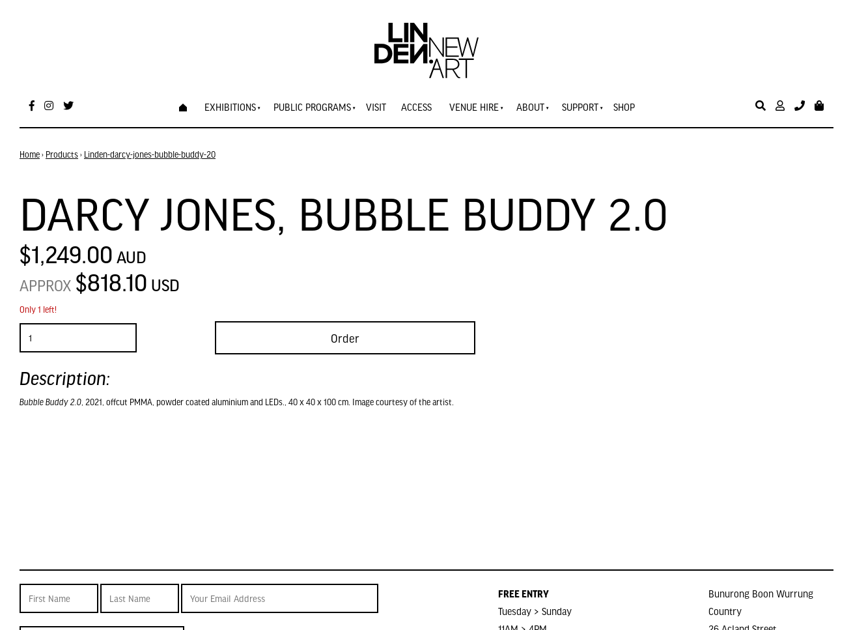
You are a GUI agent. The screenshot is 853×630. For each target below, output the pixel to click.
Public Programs (312, 107)
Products (62, 154)
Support (580, 107)
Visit (376, 107)
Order (345, 338)
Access (416, 107)
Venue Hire (474, 107)
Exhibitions (230, 107)
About (530, 107)
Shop (624, 107)
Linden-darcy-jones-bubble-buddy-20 (150, 154)
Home (30, 154)
